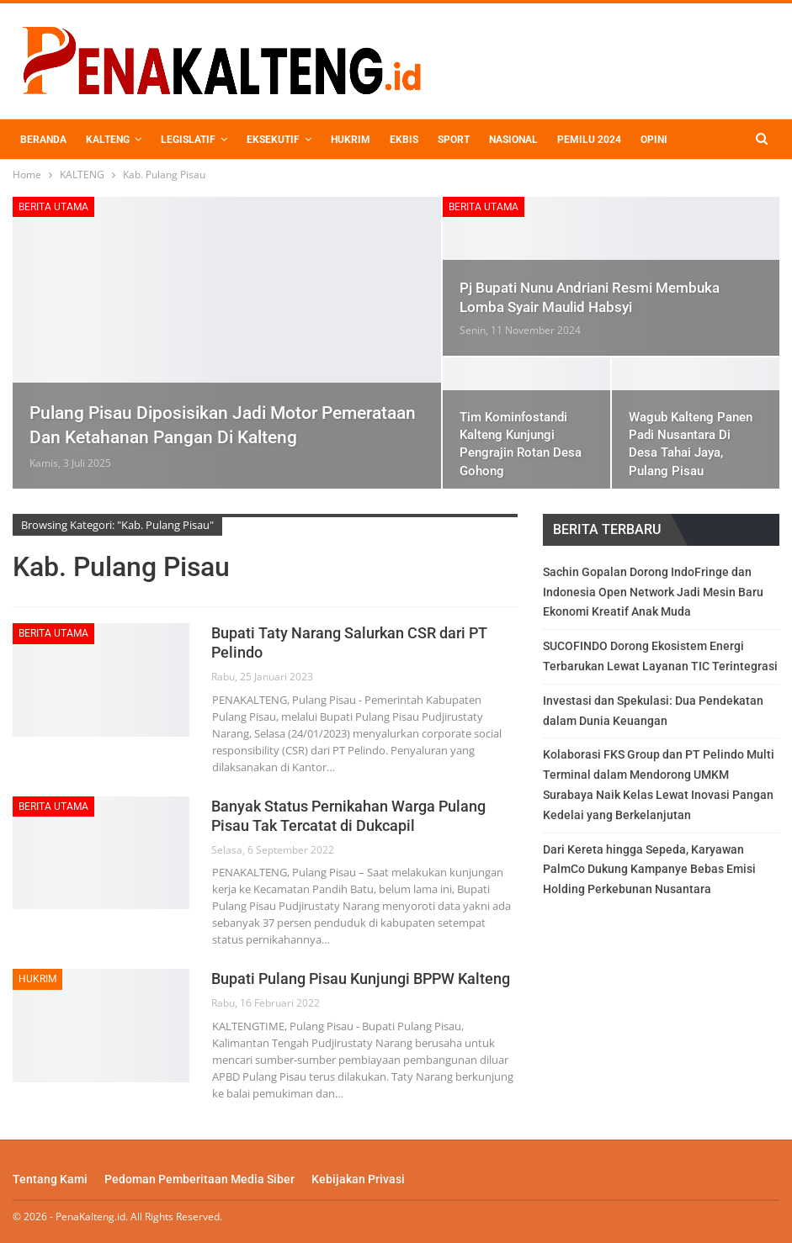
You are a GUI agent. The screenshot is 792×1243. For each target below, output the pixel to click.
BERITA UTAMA (53, 207)
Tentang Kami (50, 1179)
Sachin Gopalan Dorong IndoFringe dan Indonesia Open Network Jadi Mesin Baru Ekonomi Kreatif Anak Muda (653, 592)
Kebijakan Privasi (358, 1179)
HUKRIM (350, 139)
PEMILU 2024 (589, 139)
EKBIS (404, 139)
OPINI (654, 139)
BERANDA (43, 139)
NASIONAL (513, 139)
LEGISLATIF (188, 139)
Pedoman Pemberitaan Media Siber (199, 1179)
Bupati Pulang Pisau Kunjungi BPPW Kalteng (360, 978)
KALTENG (108, 139)
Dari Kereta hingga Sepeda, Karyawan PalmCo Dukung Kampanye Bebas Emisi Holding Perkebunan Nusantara (649, 870)
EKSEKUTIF (273, 139)
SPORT (454, 139)
